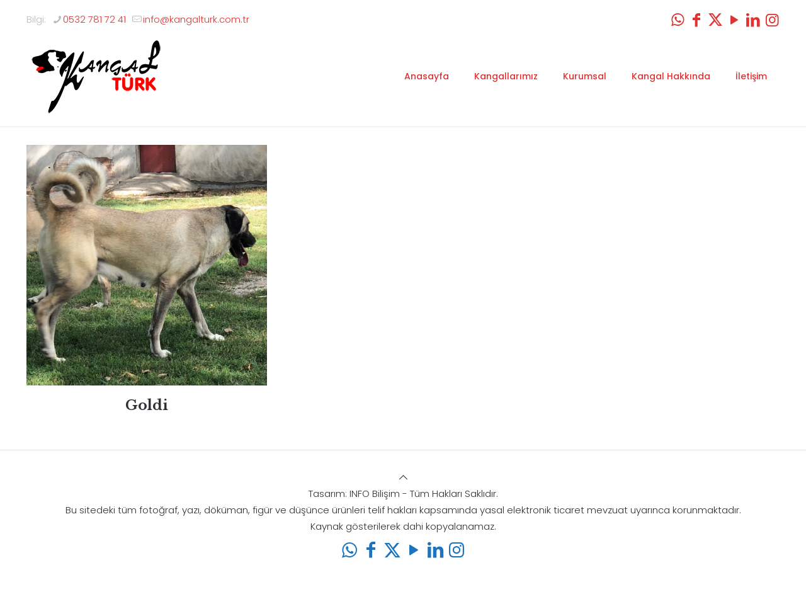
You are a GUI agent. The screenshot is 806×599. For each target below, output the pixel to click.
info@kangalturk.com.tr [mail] (196, 19)
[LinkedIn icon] (753, 19)
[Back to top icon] (403, 477)
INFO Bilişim (374, 493)
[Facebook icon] (696, 19)
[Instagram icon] (772, 19)
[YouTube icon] (734, 19)
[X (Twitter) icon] (715, 19)
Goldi (146, 405)
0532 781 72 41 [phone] (94, 19)
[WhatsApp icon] (677, 19)
